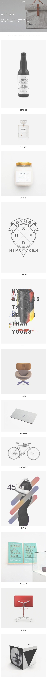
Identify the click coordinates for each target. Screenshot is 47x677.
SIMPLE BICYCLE (23, 467)
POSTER (23, 345)
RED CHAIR (23, 630)
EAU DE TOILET (23, 147)
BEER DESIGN (23, 110)
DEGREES (23, 528)
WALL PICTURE (23, 584)
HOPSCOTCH (23, 198)
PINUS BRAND (23, 433)
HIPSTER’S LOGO (23, 275)
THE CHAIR (23, 396)
